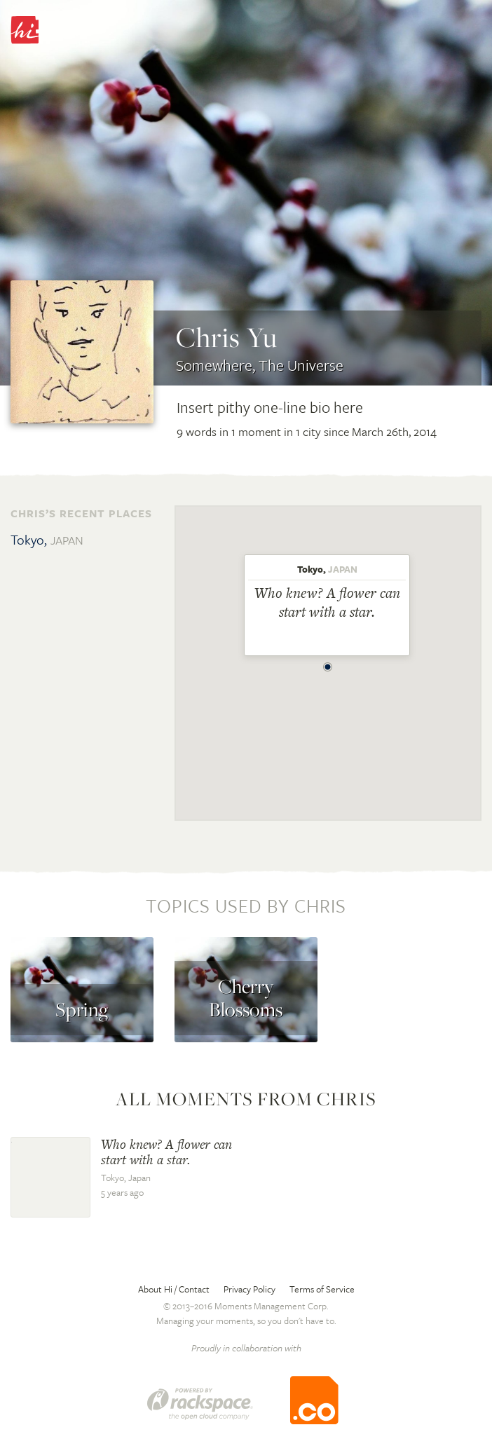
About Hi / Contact (174, 1289)
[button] (328, 663)
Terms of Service (322, 1289)
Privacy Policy (249, 1289)
